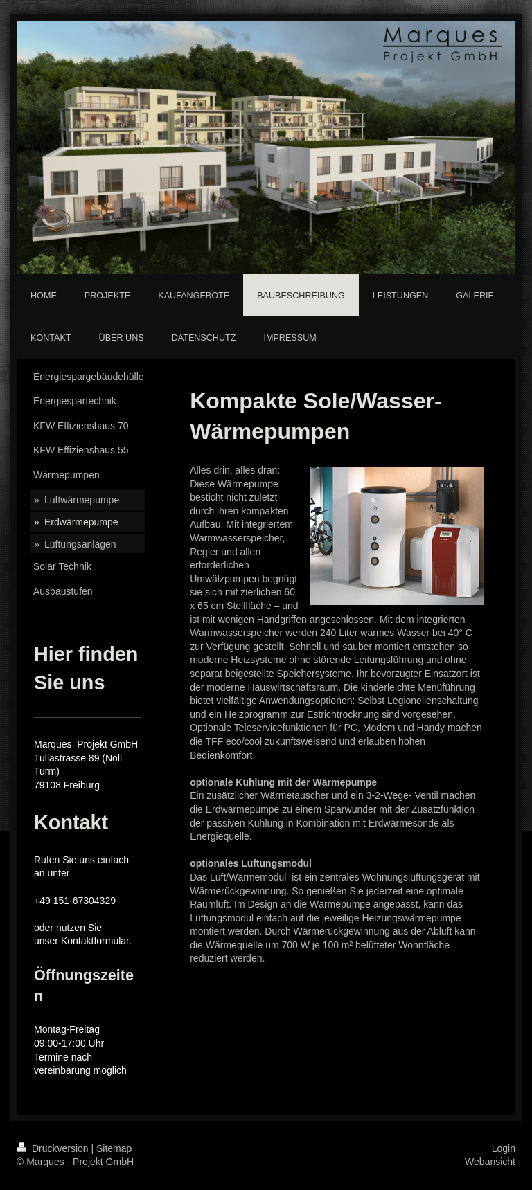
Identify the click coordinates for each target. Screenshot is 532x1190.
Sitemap (114, 1148)
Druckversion (54, 1148)
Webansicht (490, 1161)
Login (503, 1148)
